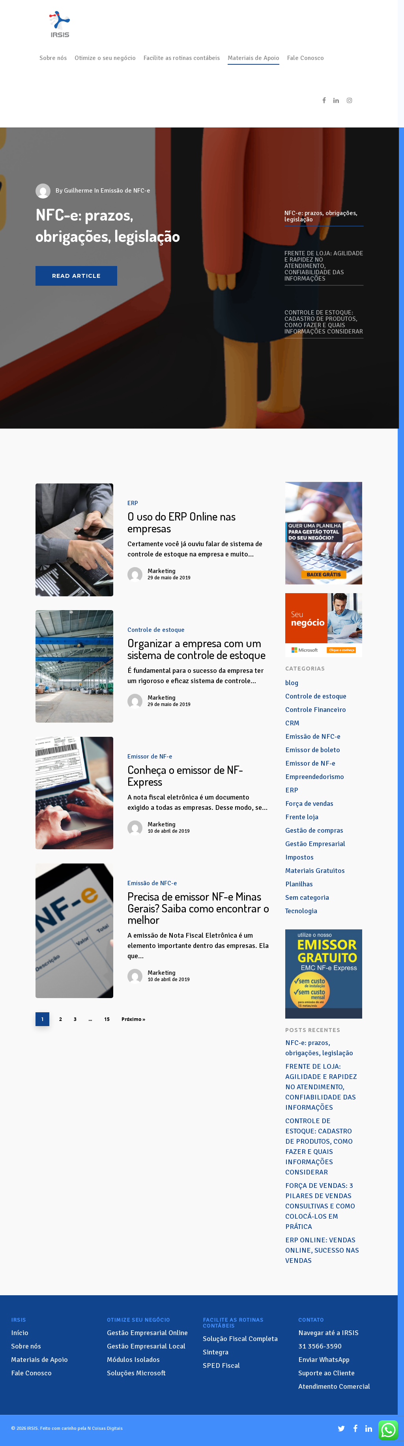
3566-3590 (320, 1346)
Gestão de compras (314, 830)
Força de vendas (309, 803)
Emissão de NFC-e (152, 883)
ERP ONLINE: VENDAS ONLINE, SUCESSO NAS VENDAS (322, 1250)
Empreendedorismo (314, 776)
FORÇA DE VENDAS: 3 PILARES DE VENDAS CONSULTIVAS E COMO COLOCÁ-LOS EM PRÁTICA (320, 1206)
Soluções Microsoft (136, 1373)
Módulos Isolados (133, 1359)
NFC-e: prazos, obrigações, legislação (319, 1047)
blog (291, 682)
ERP (132, 503)
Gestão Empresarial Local (146, 1346)
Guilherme (78, 191)
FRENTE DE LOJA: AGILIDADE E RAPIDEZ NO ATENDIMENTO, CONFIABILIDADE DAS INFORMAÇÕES (321, 1087)
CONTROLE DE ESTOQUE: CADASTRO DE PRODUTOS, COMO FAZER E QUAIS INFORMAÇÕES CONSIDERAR (319, 1146)
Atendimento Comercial (334, 1386)
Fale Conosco (305, 58)
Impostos (299, 857)
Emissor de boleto (312, 749)
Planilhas (299, 884)
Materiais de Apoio (253, 58)
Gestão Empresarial (315, 843)
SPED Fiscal (221, 1365)
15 (107, 1019)
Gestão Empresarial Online (147, 1332)
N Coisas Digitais (105, 1428)
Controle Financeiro (315, 709)
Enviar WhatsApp (324, 1359)
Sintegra (215, 1352)
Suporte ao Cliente (326, 1373)
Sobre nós (53, 58)
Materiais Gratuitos (315, 870)
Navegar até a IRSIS (328, 1332)
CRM (292, 723)
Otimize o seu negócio (105, 58)
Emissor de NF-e (149, 756)
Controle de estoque (156, 630)
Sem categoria (307, 897)
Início (19, 1332)
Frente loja (301, 817)
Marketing (162, 571)
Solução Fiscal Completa (240, 1338)
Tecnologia (301, 911)
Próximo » (133, 1019)
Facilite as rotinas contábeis (182, 58)
